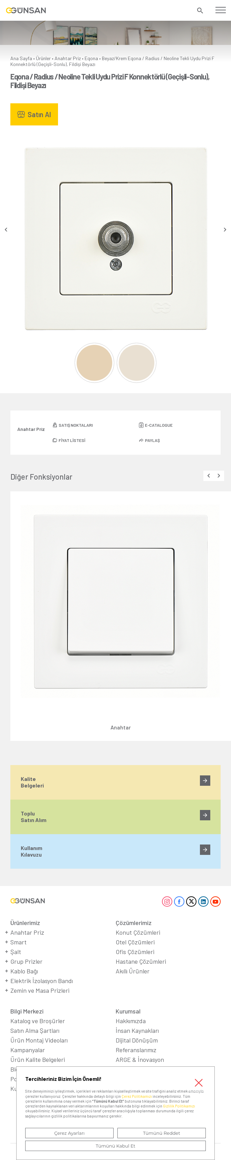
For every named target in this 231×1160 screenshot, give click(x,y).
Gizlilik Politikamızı (179, 1106)
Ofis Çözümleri (135, 951)
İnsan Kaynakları (137, 1030)
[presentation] (6, 229)
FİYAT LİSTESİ (72, 440)
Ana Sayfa (21, 58)
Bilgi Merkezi (27, 1011)
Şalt (15, 951)
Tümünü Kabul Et (115, 1146)
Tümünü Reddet (161, 1133)
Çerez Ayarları (69, 1133)
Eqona (91, 58)
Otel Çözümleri (135, 942)
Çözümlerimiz (134, 922)
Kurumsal (128, 1011)
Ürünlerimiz (25, 922)
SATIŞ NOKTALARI (76, 425)
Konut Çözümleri (138, 932)
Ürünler (43, 58)
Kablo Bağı (24, 971)
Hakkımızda (131, 1021)
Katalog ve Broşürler (37, 1021)
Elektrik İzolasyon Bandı (41, 980)
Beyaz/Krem (114, 58)
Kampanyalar (27, 1050)
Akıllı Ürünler (133, 971)
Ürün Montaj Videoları (39, 1040)
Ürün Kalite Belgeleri (37, 1059)
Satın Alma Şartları (34, 1030)
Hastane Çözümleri (141, 961)
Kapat (199, 1083)
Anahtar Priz (68, 58)
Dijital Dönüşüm (137, 1040)
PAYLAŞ (152, 440)
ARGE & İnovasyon (140, 1059)
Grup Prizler (26, 961)
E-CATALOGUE (159, 425)
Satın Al (39, 114)
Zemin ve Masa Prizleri (39, 990)
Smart (18, 942)
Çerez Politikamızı (137, 1096)
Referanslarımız (136, 1050)
